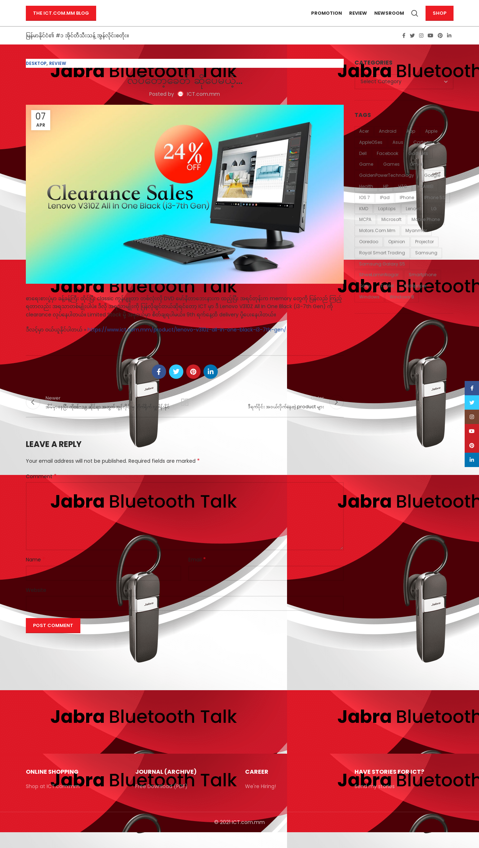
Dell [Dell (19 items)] (363, 164)
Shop (439, 18)
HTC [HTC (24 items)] (402, 198)
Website (36, 605)
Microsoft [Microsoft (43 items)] (391, 231)
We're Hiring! (260, 802)
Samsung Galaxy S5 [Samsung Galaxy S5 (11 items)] (382, 275)
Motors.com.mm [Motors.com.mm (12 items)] (377, 242)
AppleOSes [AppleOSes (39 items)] (370, 154)
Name (35, 575)
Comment (41, 492)
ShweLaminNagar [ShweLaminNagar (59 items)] (379, 286)
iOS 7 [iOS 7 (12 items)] (364, 209)
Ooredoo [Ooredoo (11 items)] (368, 253)
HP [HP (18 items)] (385, 198)
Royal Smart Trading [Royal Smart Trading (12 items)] (382, 264)
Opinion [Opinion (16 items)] (396, 253)
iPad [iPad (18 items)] (385, 209)
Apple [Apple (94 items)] (431, 143)
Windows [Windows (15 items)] (369, 308)
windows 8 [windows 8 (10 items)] (402, 308)
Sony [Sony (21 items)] (364, 297)
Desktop (36, 75)
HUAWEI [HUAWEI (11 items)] (425, 198)
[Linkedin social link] (449, 47)
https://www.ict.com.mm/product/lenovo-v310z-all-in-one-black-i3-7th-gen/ (186, 341)
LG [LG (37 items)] (434, 220)
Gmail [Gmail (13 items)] (416, 176)
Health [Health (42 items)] (366, 198)
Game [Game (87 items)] (366, 176)
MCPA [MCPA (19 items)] (365, 231)
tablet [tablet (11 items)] (387, 297)
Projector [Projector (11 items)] (424, 253)
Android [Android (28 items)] (387, 143)
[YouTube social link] (431, 47)
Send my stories (374, 802)
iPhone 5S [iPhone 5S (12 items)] (434, 209)
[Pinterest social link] (440, 47)
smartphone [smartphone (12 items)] (422, 286)
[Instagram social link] (421, 47)
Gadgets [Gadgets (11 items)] (418, 164)
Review (57, 75)
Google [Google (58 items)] (432, 187)
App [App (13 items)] (411, 143)
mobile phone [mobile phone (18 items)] (426, 231)
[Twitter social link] (412, 47)
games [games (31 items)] (391, 176)
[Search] (415, 19)
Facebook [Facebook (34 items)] (387, 164)
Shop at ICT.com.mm (53, 802)
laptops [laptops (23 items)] (387, 220)
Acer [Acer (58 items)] (364, 143)
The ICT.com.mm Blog (61, 18)
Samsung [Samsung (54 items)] (426, 264)
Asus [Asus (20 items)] (398, 154)
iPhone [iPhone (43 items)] (407, 209)
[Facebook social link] (404, 47)
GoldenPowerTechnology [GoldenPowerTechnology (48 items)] (386, 187)
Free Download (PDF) (161, 802)
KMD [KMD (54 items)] (363, 220)
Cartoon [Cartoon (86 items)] (422, 154)
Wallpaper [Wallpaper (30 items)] (415, 297)
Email (197, 575)
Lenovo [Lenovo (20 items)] (413, 220)
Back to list (185, 416)
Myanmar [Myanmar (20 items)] (416, 242)
